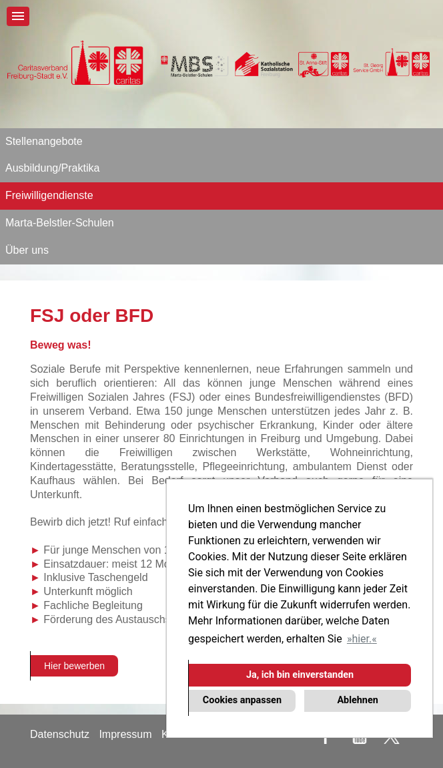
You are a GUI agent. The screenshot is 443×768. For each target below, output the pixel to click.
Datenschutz (59, 734)
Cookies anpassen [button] (242, 700)
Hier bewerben (74, 665)
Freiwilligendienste (49, 195)
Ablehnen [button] (357, 700)
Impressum (125, 734)
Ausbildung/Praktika (52, 168)
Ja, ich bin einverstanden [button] (300, 675)
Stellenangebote (44, 141)
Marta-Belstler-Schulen (59, 222)
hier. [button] (362, 638)
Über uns (27, 250)
